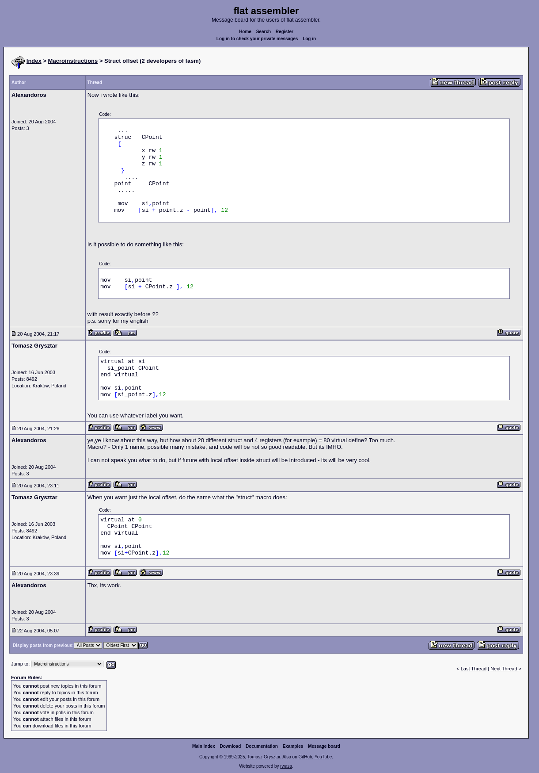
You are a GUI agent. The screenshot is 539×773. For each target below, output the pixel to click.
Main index (203, 746)
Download (230, 746)
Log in (309, 38)
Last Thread (474, 668)
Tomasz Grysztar (263, 756)
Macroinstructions (73, 60)
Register (284, 31)
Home (245, 31)
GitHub (305, 756)
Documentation (262, 746)
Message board (324, 746)
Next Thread (504, 668)
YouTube (323, 756)
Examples (293, 746)
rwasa (286, 766)
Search (263, 31)
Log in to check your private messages (257, 38)
